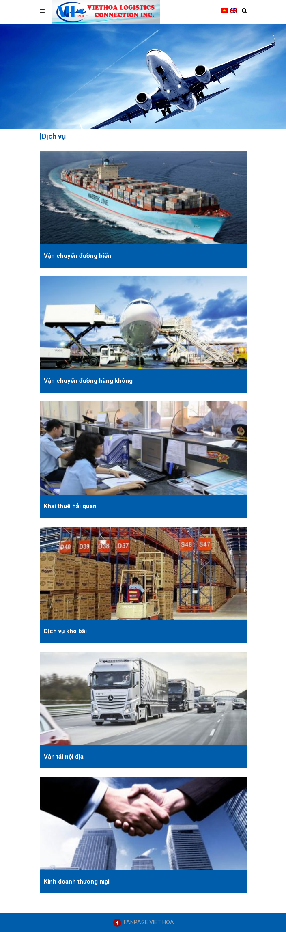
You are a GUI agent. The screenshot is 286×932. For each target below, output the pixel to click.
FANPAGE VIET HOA (149, 922)
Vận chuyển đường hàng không (88, 380)
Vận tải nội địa (64, 756)
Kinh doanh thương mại (77, 881)
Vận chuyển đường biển (77, 255)
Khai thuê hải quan (70, 506)
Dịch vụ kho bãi (65, 631)
